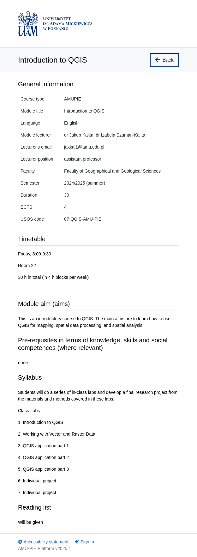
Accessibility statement (43, 541)
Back (164, 60)
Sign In (84, 541)
